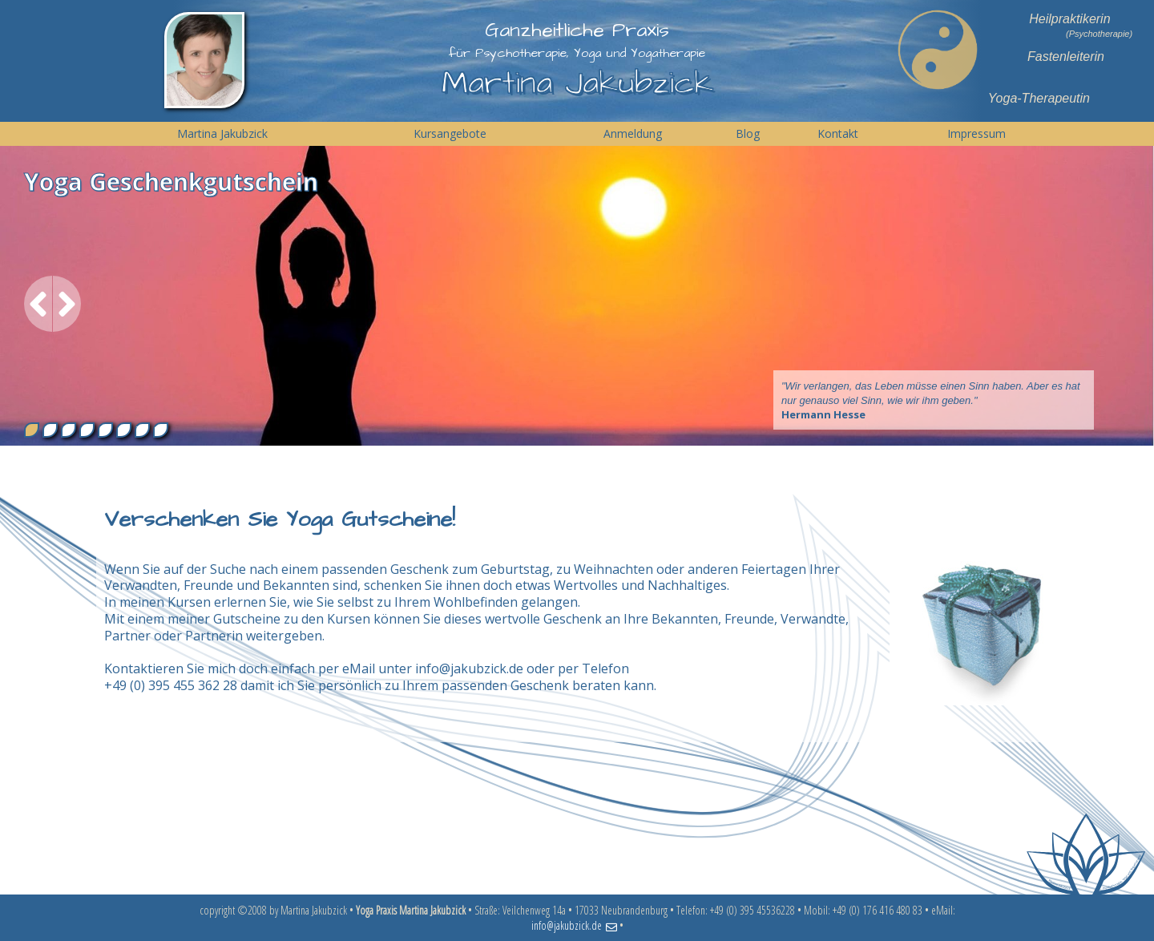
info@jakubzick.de (469, 668)
